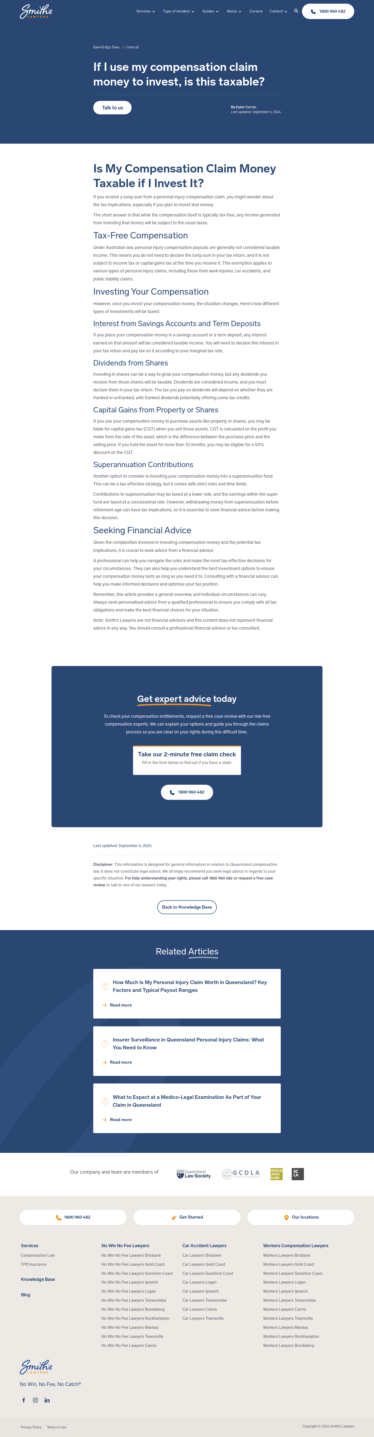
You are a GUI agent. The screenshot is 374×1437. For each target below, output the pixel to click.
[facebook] (24, 1400)
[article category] (132, 47)
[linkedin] (47, 1400)
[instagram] (35, 1400)
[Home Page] (36, 11)
